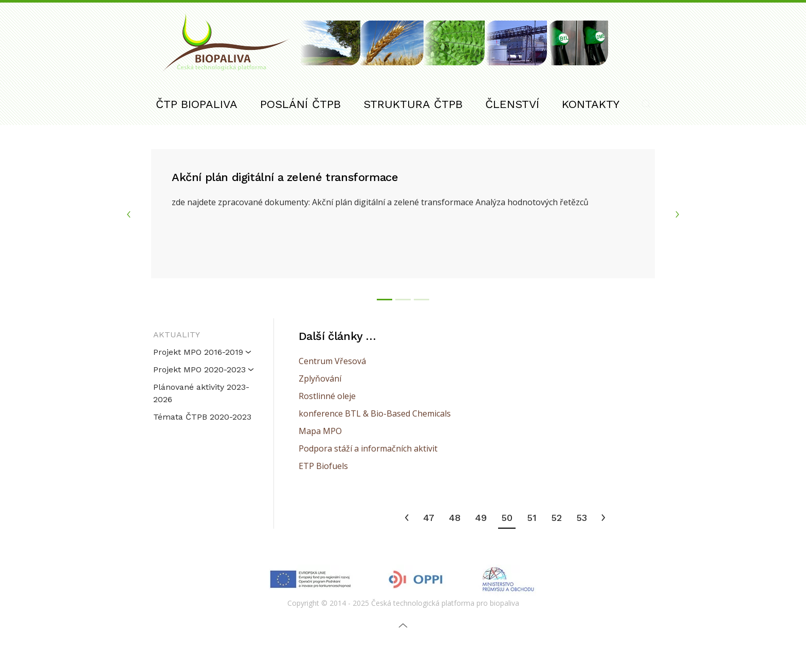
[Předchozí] (407, 518)
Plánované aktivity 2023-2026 (201, 393)
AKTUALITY (176, 334)
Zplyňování (320, 378)
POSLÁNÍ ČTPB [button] (300, 104)
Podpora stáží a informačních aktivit (368, 448)
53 (581, 517)
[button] (646, 103)
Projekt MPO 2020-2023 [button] (203, 369)
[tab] (384, 299)
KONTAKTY (590, 104)
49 (481, 517)
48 (455, 517)
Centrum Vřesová (332, 361)
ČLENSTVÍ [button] (512, 104)
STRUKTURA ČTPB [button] (413, 104)
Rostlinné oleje (327, 396)
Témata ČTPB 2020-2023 (202, 417)
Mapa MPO (320, 431)
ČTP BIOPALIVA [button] (196, 104)
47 (428, 517)
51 (532, 517)
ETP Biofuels (323, 466)
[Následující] (603, 518)
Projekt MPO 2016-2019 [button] (202, 352)
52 (556, 517)
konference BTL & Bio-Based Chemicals (375, 413)
